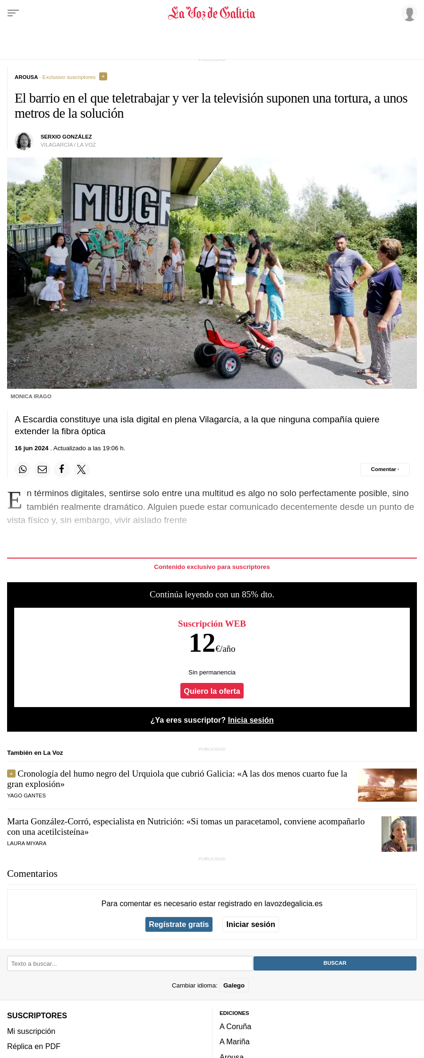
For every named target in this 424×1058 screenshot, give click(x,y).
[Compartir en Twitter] (82, 470)
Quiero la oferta (212, 691)
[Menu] (13, 13)
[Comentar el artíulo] (385, 469)
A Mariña (235, 1041)
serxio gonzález (66, 137)
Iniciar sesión (251, 924)
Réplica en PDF (33, 1046)
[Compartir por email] (42, 470)
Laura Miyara (26, 843)
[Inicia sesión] (408, 12)
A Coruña (235, 1026)
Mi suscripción (31, 1031)
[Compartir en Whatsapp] (23, 470)
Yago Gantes (26, 795)
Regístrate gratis (179, 924)
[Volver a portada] (212, 13)
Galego (234, 985)
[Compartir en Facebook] (62, 470)
